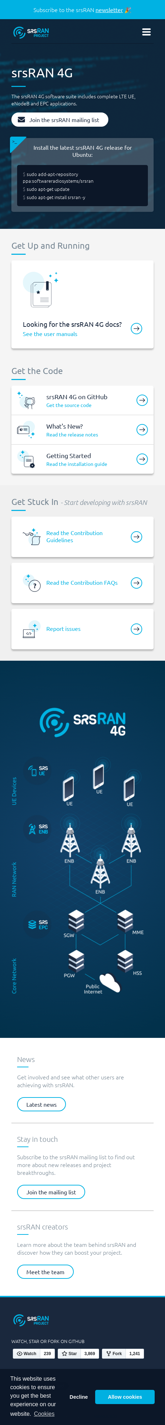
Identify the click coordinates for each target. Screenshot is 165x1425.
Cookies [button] (44, 1414)
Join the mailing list (51, 1191)
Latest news (41, 1104)
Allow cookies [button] (125, 1397)
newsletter (109, 9)
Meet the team (45, 1271)
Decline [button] (78, 1397)
